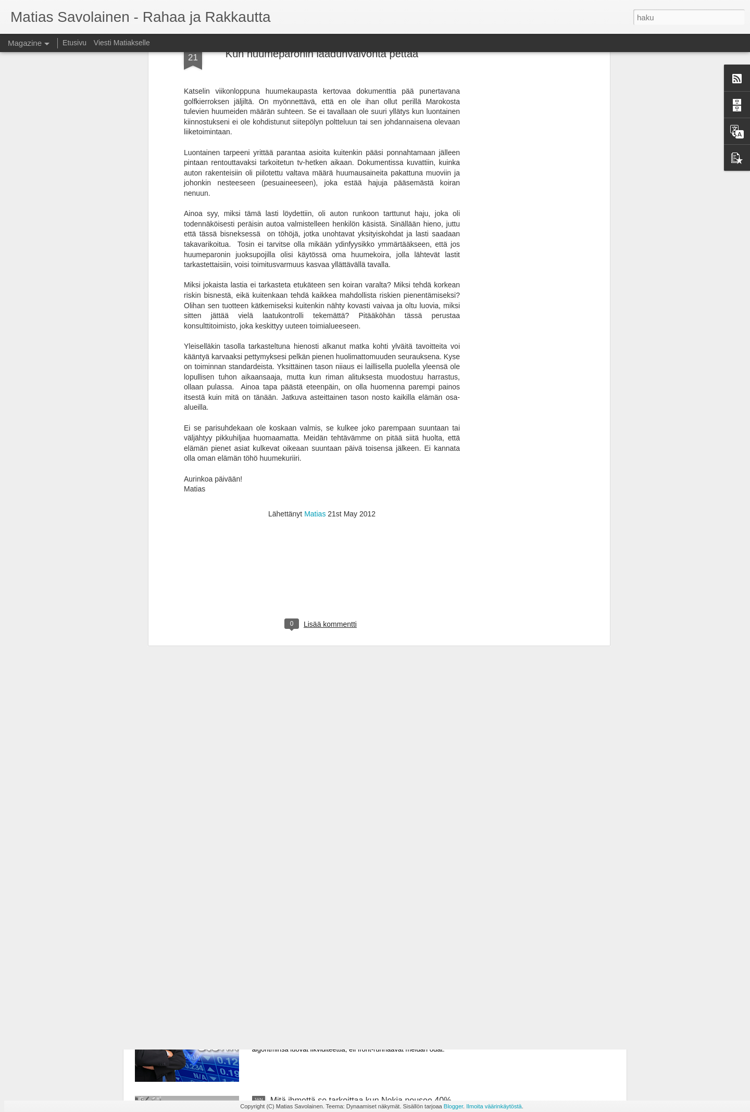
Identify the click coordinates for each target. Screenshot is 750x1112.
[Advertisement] (322, 394)
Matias (315, 327)
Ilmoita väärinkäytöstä (493, 1106)
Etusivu (74, 43)
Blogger (453, 1106)
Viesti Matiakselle (122, 43)
